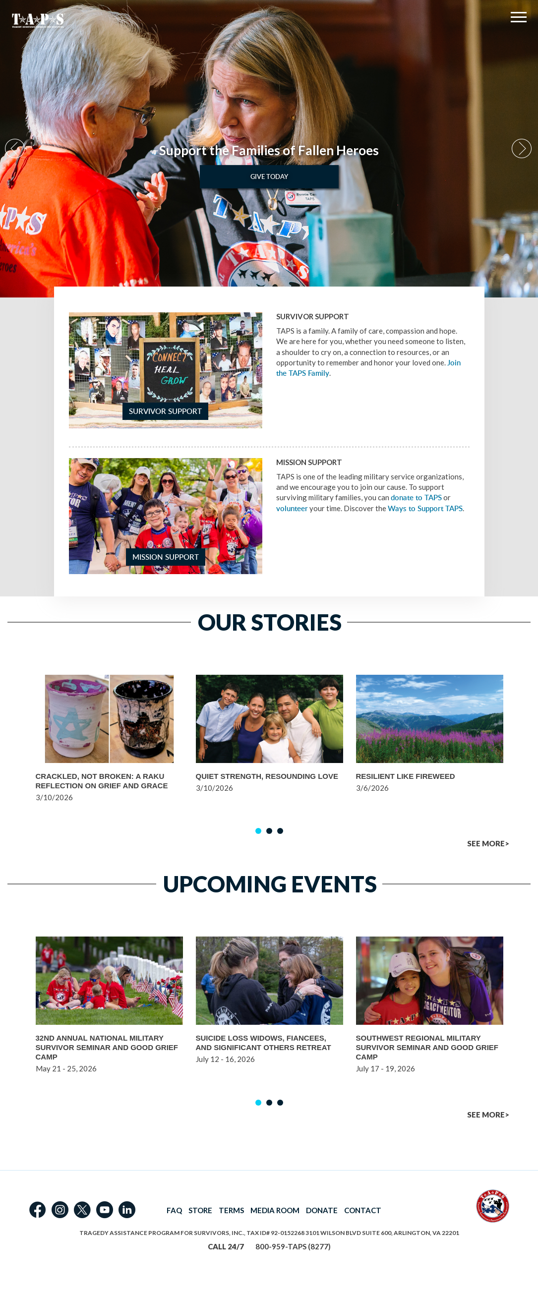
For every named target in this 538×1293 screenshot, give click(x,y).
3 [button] (280, 831)
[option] (269, 148)
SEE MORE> (488, 843)
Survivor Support (165, 411)
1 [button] (258, 831)
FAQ (174, 1210)
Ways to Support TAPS (425, 508)
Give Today (269, 176)
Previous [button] (15, 149)
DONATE (322, 1210)
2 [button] (269, 831)
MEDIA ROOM (274, 1210)
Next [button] (522, 149)
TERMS (231, 1210)
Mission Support (165, 557)
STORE (200, 1210)
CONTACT (362, 1210)
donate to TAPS (416, 497)
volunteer (292, 508)
